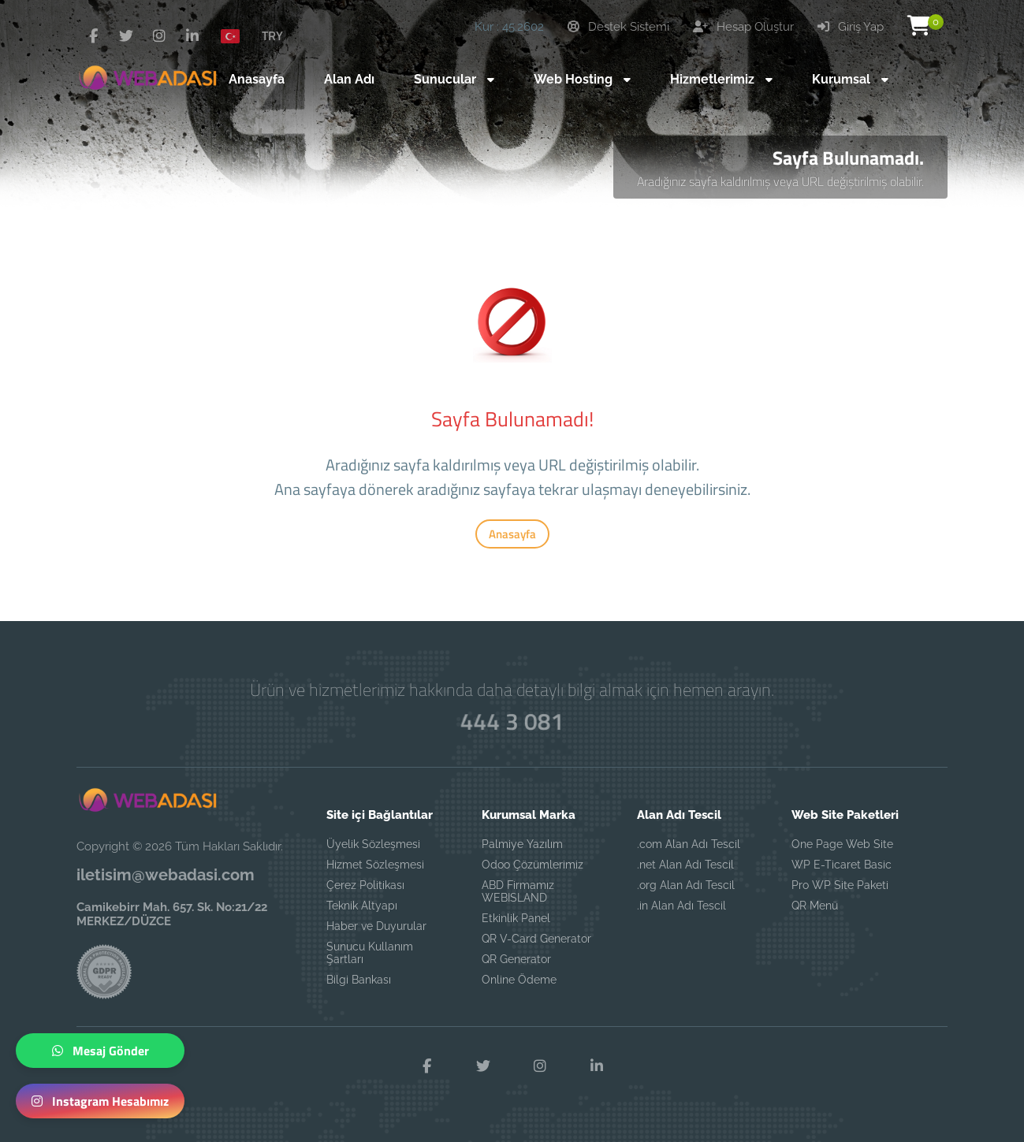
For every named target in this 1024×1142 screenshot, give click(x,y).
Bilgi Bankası (358, 979)
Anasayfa (512, 534)
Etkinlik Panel (516, 918)
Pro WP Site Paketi (839, 885)
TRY (272, 35)
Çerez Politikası (365, 885)
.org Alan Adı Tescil (686, 885)
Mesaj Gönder (100, 1050)
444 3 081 (512, 721)
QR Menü (814, 905)
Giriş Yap (850, 27)
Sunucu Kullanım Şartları (369, 952)
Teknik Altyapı (361, 905)
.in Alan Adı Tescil (681, 905)
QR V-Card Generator (536, 938)
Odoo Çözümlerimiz (532, 864)
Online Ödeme (519, 979)
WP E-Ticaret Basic (841, 864)
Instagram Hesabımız (100, 1101)
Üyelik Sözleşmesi (373, 844)
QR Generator (516, 959)
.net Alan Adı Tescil (685, 864)
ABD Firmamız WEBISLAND (518, 891)
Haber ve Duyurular (376, 926)
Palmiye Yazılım (522, 844)
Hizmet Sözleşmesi (375, 864)
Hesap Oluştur (743, 27)
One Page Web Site (842, 844)
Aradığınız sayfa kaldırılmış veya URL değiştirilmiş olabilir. (780, 181)
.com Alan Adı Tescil (688, 844)
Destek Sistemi (618, 27)
